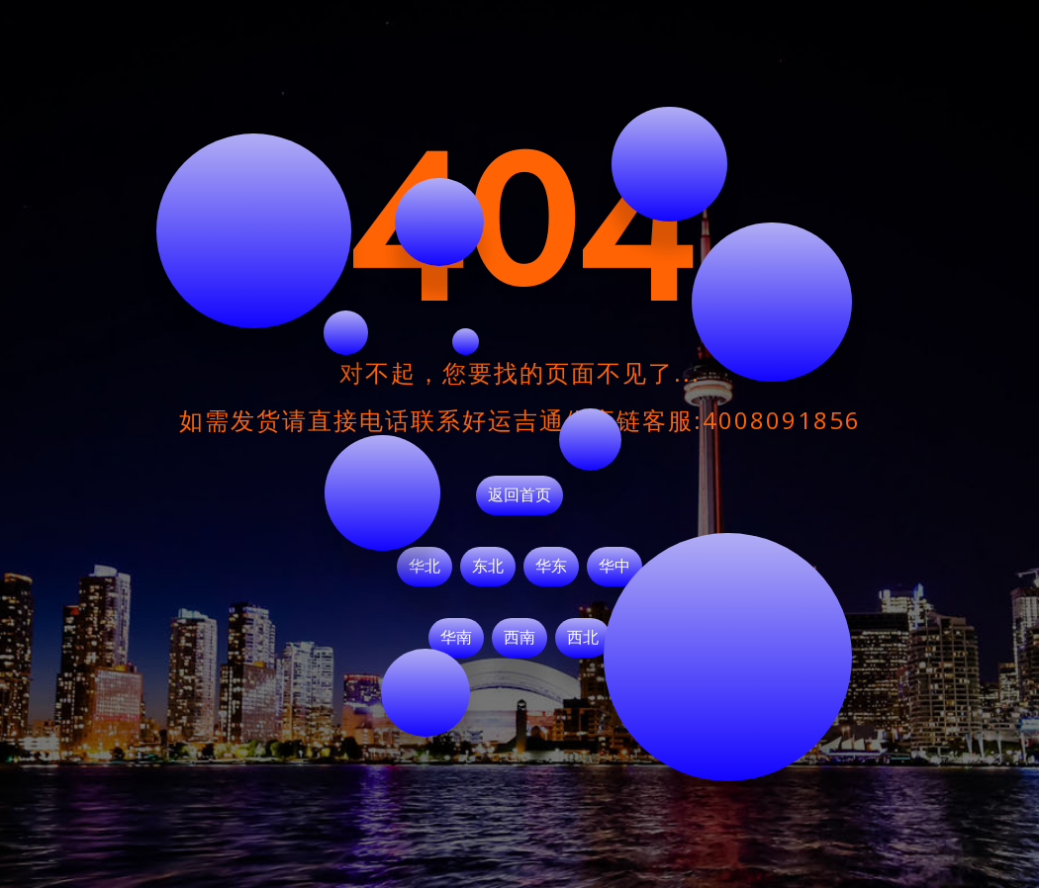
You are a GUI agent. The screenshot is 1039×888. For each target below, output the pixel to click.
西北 (583, 638)
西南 (519, 638)
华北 (424, 566)
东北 (488, 566)
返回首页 (519, 495)
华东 (551, 566)
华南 (456, 638)
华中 (614, 566)
